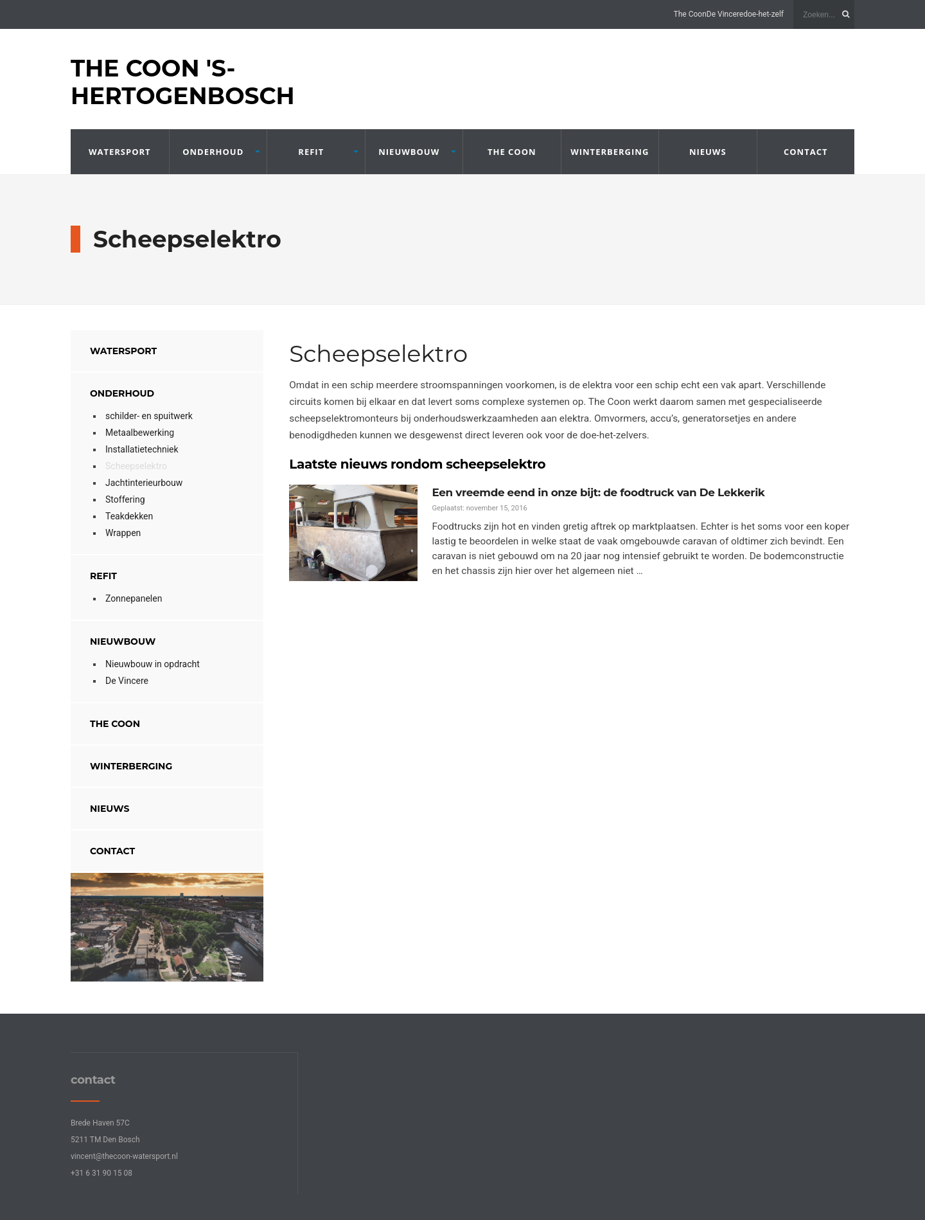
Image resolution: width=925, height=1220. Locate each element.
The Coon (690, 14)
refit (311, 151)
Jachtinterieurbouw (143, 483)
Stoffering (125, 499)
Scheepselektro (136, 466)
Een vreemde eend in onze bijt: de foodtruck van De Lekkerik (593, 492)
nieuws (708, 151)
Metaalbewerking (139, 432)
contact (806, 151)
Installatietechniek (142, 449)
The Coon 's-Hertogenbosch (183, 82)
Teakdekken (129, 516)
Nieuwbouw (408, 151)
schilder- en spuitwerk (149, 416)
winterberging (609, 151)
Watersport (120, 151)
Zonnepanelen (133, 598)
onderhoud (212, 151)
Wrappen (123, 533)
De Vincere (725, 14)
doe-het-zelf (763, 14)
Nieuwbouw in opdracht (152, 664)
